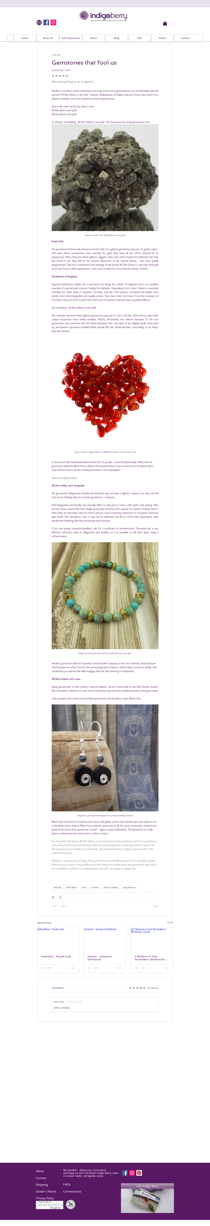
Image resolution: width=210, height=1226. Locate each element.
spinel (84, 887)
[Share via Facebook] (53, 897)
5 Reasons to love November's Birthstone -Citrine (151, 958)
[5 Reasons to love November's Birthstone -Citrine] (152, 939)
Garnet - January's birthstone (100, 958)
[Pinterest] (139, 1173)
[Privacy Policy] (45, 1198)
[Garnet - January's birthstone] (105, 939)
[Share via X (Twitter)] (60, 897)
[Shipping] (42, 1184)
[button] (165, 23)
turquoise (95, 887)
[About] (41, 1171)
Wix (143, 1225)
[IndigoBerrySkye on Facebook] (46, 22)
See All (170, 922)
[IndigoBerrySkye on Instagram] (53, 22)
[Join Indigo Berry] (147, 1186)
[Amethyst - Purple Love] (58, 939)
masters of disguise (110, 887)
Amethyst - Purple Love (56, 956)
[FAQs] (66, 1184)
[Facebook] (125, 1173)
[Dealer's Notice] (46, 1191)
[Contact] (41, 1178)
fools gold (57, 887)
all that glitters (71, 887)
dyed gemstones (129, 887)
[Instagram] (132, 1173)
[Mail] (39, 22)
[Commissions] (72, 1191)
